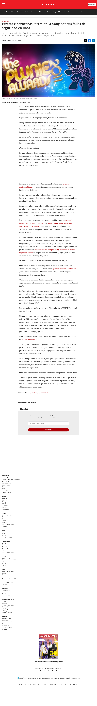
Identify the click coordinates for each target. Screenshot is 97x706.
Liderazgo (5, 592)
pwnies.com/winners (29, 339)
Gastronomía (6, 618)
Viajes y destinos (8, 622)
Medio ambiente (8, 571)
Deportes (5, 547)
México (4, 500)
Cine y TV (5, 549)
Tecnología (53, 12)
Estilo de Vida (7, 628)
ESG (65, 12)
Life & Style (6, 541)
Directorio (73, 684)
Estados (5, 506)
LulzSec (40, 223)
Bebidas (5, 620)
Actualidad (6, 590)
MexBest (5, 616)
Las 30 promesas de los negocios (48, 661)
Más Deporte (6, 609)
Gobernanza (6, 575)
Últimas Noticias (11, 12)
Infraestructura (7, 562)
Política (27, 12)
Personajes (6, 624)
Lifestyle (5, 611)
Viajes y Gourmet (8, 524)
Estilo (4, 543)
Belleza (4, 523)
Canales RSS (63, 684)
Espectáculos (7, 515)
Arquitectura (6, 564)
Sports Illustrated (8, 599)
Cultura (4, 526)
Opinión (5, 508)
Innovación (6, 581)
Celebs (4, 536)
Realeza (5, 517)
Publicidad (23, 684)
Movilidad (5, 577)
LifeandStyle (6, 492)
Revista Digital (91, 4)
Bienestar (5, 626)
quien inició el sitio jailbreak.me (65, 269)
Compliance (32, 684)
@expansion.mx (48, 670)
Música (4, 551)
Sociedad (5, 509)
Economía (34, 12)
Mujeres (70, 12)
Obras (60, 12)
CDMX (4, 504)
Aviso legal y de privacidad (48, 684)
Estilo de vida (7, 538)
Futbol (4, 601)
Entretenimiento (7, 545)
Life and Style (79, 12)
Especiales (6, 596)
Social (4, 573)
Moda (4, 521)
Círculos (5, 519)
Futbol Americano (8, 605)
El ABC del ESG (7, 582)
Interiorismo (6, 566)
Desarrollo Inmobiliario (10, 560)
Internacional (43, 12)
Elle (3, 530)
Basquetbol (6, 607)
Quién (4, 513)
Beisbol (5, 603)
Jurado (4, 629)
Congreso (5, 502)
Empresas (20, 12)
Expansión (5, 475)
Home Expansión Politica (11, 479)
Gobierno (5, 498)
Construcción (7, 558)
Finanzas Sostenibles (10, 579)
